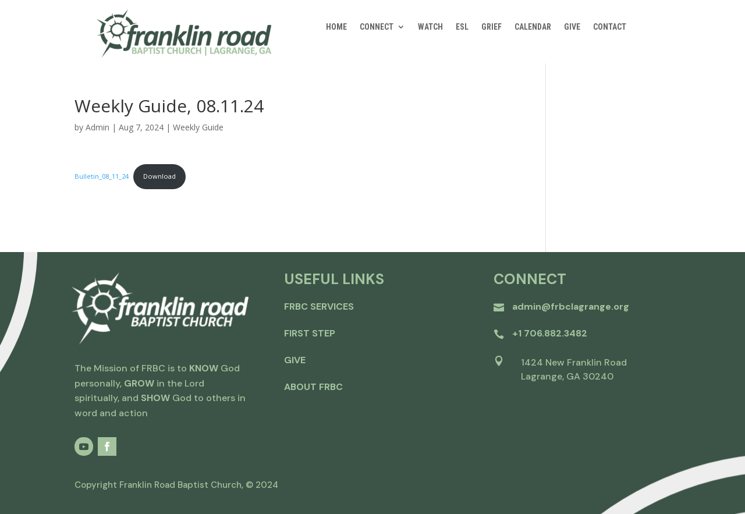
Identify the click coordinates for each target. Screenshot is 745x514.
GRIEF (491, 27)
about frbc (313, 387)
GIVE (572, 27)
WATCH (430, 27)
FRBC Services (319, 306)
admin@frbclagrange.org (570, 306)
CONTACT (609, 27)
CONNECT (376, 27)
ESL (462, 27)
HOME (336, 27)
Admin (97, 127)
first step (309, 333)
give (295, 360)
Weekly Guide (198, 127)
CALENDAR (533, 27)
